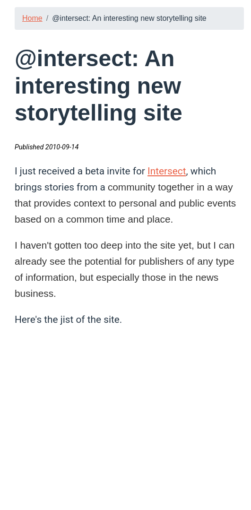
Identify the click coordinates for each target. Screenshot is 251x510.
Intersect (166, 171)
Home (32, 18)
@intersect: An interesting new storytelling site (129, 18)
